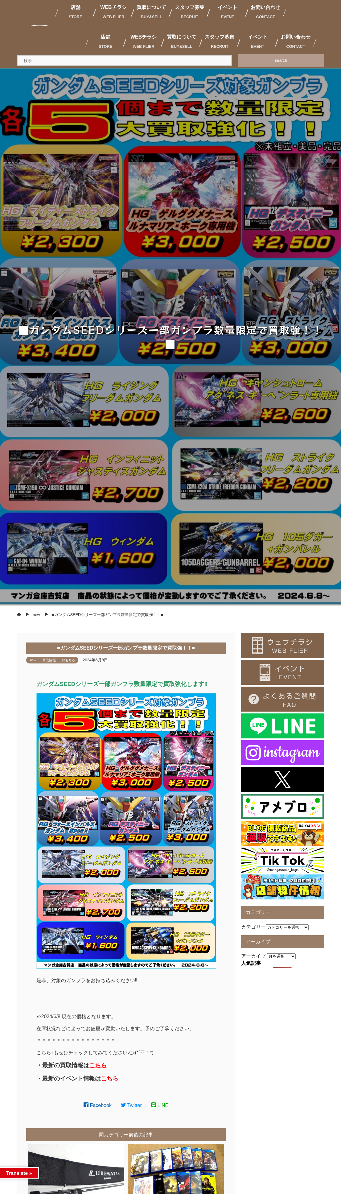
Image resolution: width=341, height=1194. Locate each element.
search (281, 60)
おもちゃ (68, 660)
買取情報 (49, 660)
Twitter (131, 1105)
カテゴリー (253, 927)
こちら (98, 1065)
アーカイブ (253, 956)
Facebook (98, 1105)
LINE (159, 1105)
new (33, 660)
